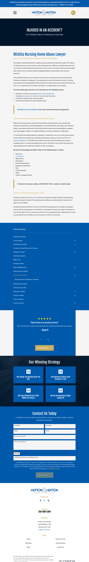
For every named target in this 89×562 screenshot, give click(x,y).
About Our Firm (61, 539)
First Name (17, 426)
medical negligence (19, 140)
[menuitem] (44, 237)
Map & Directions (44, 530)
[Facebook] (40, 501)
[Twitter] (44, 501)
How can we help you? (20, 442)
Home (28, 539)
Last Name (49, 426)
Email (47, 431)
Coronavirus (19, 156)
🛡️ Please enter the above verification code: (26, 458)
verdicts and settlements (46, 94)
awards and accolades (30, 96)
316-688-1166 (44, 512)
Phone (16, 431)
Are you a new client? (20, 436)
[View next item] (47, 339)
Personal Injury (60, 543)
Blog (28, 548)
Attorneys (28, 543)
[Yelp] (49, 501)
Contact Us (60, 548)
